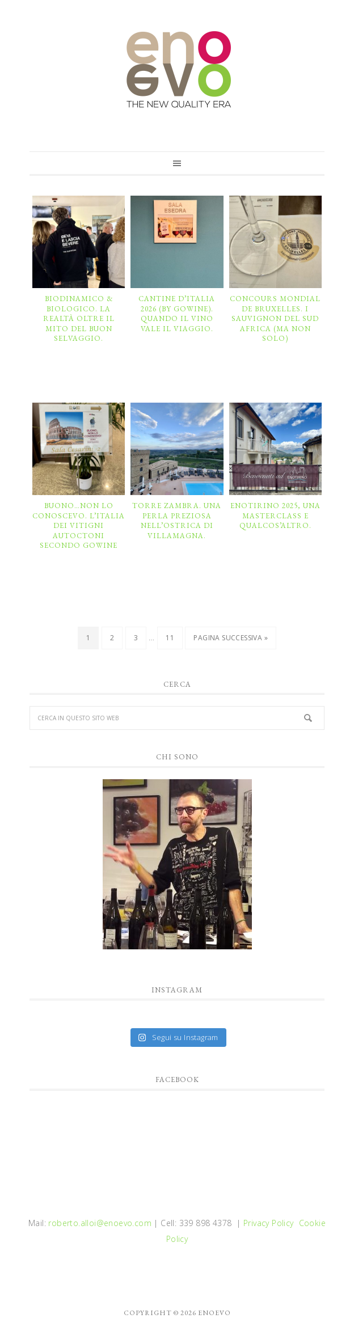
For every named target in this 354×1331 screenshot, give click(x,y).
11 (170, 638)
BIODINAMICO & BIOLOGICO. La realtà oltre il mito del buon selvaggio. (79, 318)
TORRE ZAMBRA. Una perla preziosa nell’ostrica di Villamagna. (176, 520)
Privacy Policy (268, 1223)
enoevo (177, 69)
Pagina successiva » (230, 638)
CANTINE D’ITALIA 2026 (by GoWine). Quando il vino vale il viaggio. (176, 313)
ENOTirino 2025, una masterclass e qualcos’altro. (275, 515)
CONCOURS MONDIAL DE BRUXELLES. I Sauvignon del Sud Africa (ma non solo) (275, 318)
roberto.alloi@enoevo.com (99, 1223)
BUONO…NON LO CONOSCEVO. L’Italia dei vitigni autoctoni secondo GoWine (78, 525)
